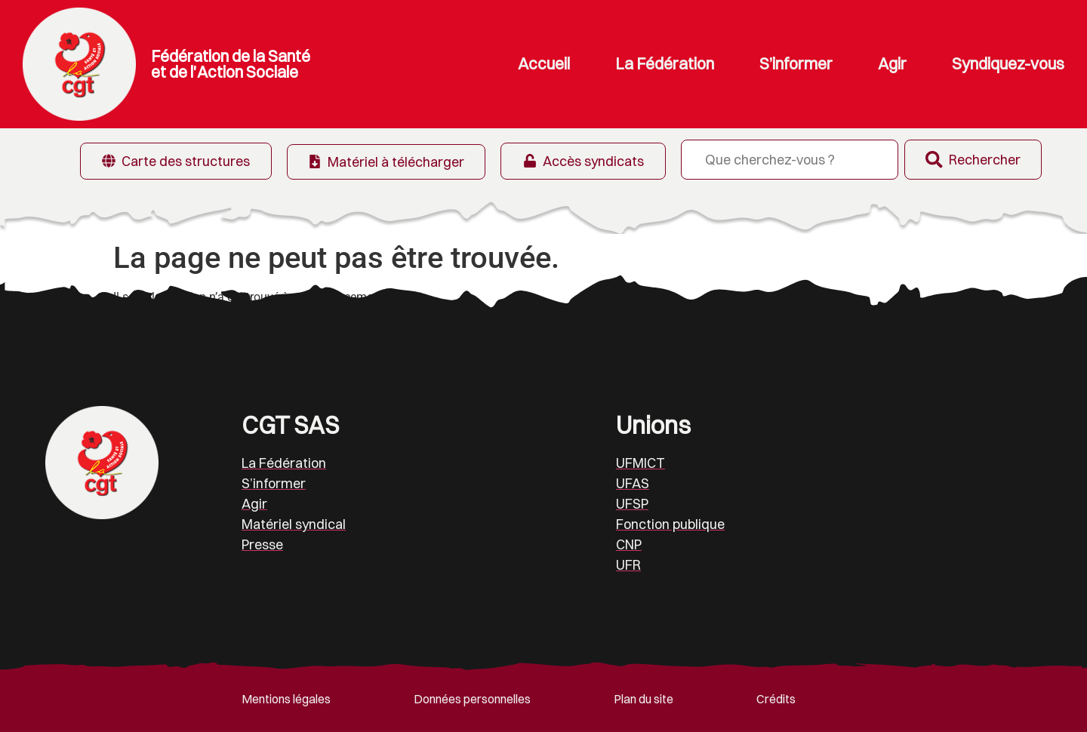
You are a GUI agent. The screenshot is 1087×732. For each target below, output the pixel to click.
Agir (892, 63)
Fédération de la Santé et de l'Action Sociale (230, 64)
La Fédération (664, 63)
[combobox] (782, 160)
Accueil (544, 63)
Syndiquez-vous (1008, 63)
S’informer (796, 63)
